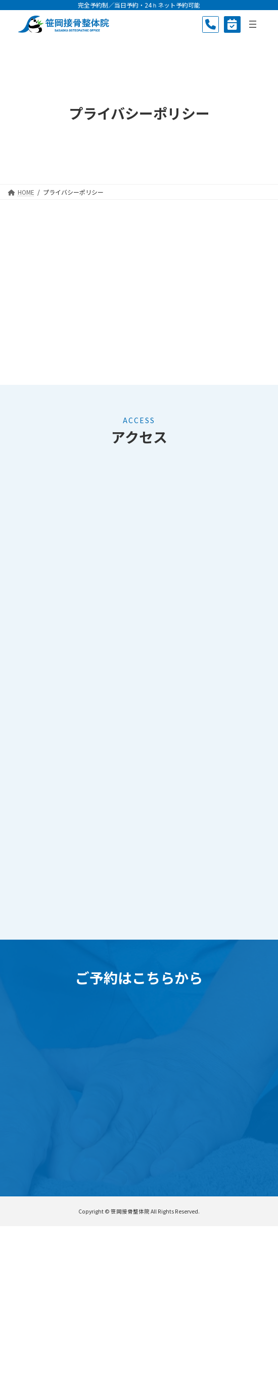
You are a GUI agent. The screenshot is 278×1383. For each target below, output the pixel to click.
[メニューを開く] (260, 24)
